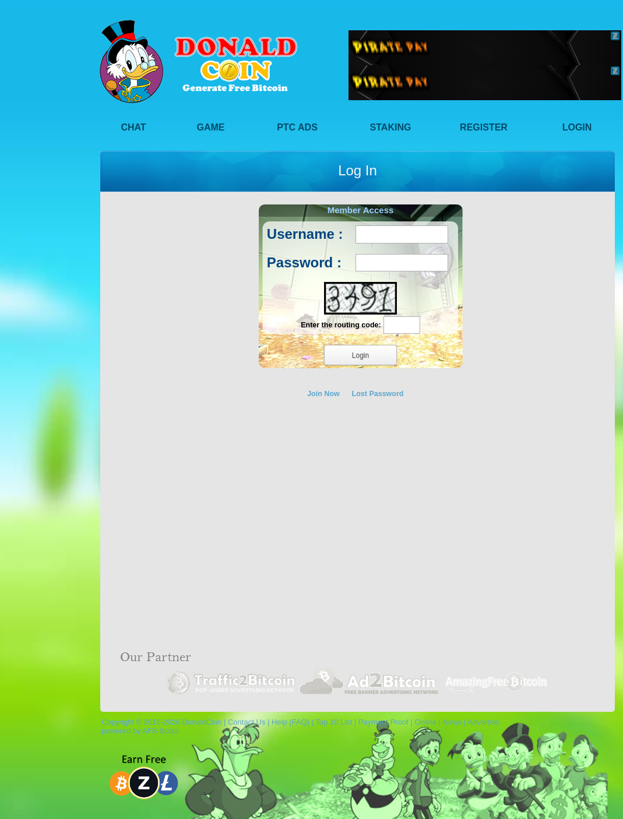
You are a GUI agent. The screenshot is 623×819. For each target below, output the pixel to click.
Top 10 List (333, 722)
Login (577, 127)
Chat (133, 127)
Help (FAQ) (290, 722)
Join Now (323, 394)
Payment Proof (383, 722)
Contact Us (246, 722)
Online (425, 722)
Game (211, 127)
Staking (390, 127)
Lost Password (378, 394)
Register (484, 127)
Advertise (483, 722)
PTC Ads (297, 127)
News (452, 722)
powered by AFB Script (137, 730)
